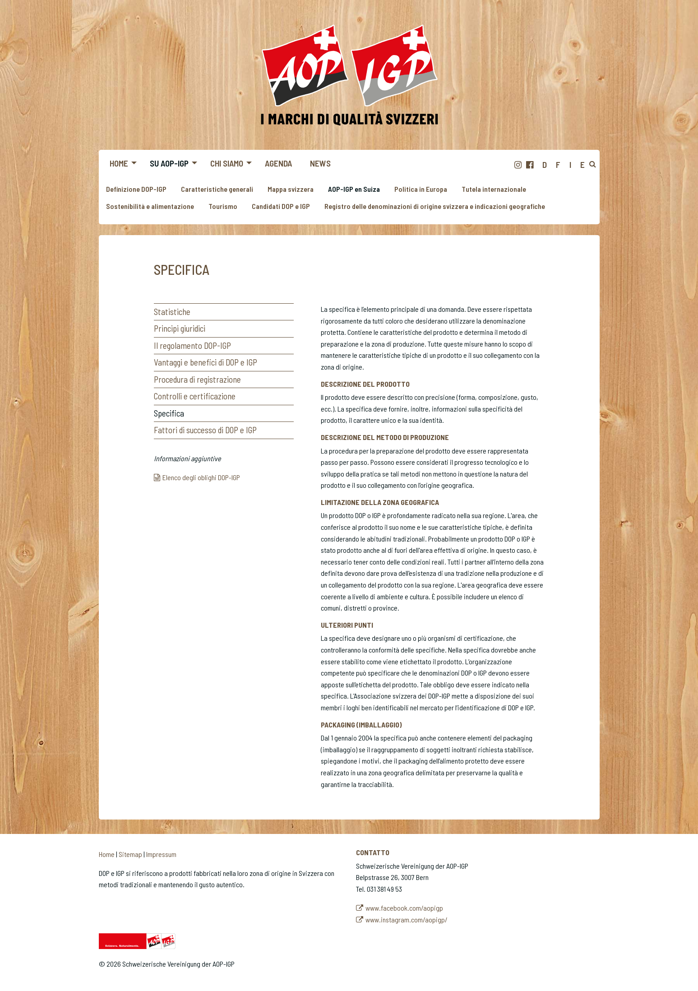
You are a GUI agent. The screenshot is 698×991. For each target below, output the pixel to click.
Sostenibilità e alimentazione (150, 206)
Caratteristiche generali (217, 189)
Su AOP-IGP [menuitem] (169, 163)
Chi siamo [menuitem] (226, 163)
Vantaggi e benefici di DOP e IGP (205, 362)
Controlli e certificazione (195, 396)
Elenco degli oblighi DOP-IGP (201, 477)
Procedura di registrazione (197, 379)
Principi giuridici (179, 328)
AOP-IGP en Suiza (354, 189)
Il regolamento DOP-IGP (192, 345)
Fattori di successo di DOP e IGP (205, 430)
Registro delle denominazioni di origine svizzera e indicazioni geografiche (434, 206)
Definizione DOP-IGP (136, 189)
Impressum (161, 854)
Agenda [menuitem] (278, 163)
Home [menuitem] (119, 163)
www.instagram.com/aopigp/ (406, 919)
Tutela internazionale (494, 189)
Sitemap (130, 854)
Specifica (169, 413)
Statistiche (172, 311)
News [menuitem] (320, 163)
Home (107, 854)
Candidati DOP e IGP (281, 206)
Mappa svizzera (291, 189)
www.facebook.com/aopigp (404, 907)
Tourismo (222, 206)
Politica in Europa (420, 189)
